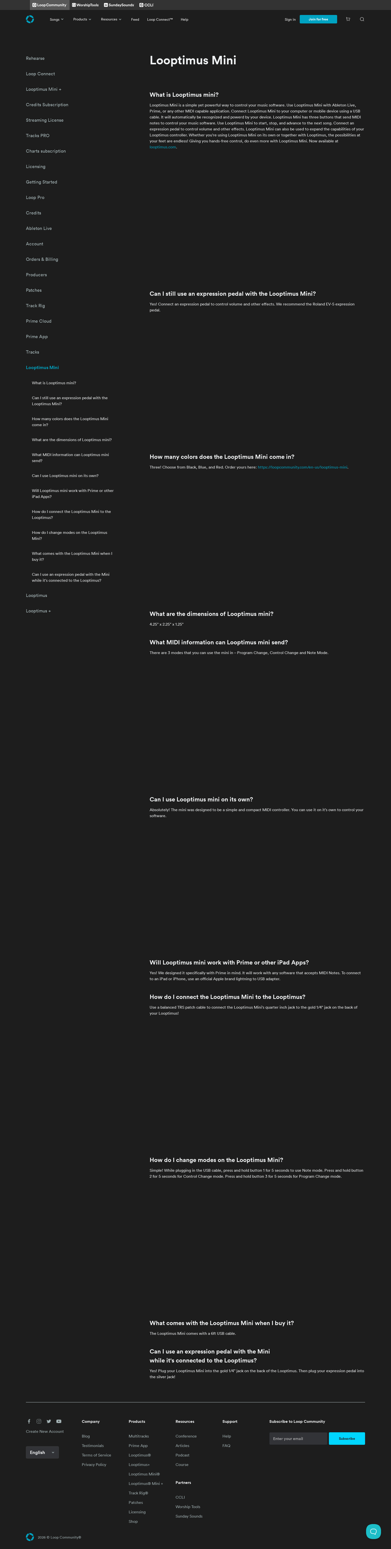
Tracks (32, 352)
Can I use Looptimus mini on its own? (65, 475)
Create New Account (45, 1431)
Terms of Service (96, 1454)
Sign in (290, 19)
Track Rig (35, 305)
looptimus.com (163, 146)
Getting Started (41, 182)
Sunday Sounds (189, 1516)
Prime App (37, 336)
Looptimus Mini (42, 367)
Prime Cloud (39, 321)
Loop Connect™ (160, 19)
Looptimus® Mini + (146, 1483)
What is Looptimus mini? (54, 382)
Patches (34, 290)
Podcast (183, 1454)
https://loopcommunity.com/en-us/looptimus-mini (302, 467)
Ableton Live (39, 228)
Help (184, 19)
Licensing (35, 166)
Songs (57, 19)
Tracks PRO (37, 135)
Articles (182, 1445)
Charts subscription (46, 151)
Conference (186, 1436)
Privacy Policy (94, 1464)
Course (182, 1464)
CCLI (180, 1497)
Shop (133, 1521)
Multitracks (139, 1436)
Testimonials (93, 1445)
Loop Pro (35, 197)
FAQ (226, 1445)
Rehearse (35, 58)
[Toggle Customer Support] (373, 1531)
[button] (29, 1421)
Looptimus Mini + (43, 89)
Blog (86, 1436)
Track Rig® (138, 1492)
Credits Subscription (47, 104)
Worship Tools (188, 1506)
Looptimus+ (139, 1464)
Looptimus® (140, 1454)
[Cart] (348, 19)
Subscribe (347, 1438)
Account (34, 244)
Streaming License (45, 120)
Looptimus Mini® (144, 1473)
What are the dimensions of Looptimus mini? (72, 439)
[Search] (362, 19)
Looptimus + (38, 611)
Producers (36, 275)
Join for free (318, 19)
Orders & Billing (42, 259)
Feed (135, 19)
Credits (33, 213)
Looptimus (36, 595)
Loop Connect (40, 74)
